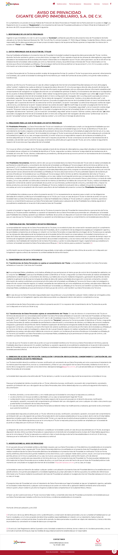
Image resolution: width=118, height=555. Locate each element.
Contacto (105, 4)
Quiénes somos (62, 4)
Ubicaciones (87, 4)
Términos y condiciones (67, 552)
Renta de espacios (75, 4)
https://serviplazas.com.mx (64, 462)
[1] (58, 243)
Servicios (97, 4)
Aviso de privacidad (52, 552)
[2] (91, 243)
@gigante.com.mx (69, 367)
